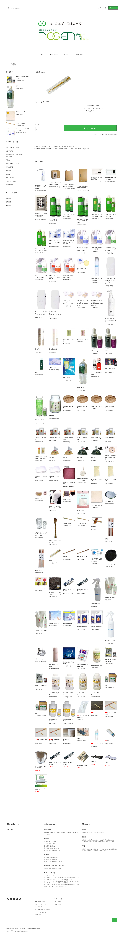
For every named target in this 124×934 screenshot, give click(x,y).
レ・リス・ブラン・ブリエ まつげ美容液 (55, 349)
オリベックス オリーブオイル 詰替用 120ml (96, 215)
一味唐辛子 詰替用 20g (55, 438)
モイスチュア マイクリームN (69, 740)
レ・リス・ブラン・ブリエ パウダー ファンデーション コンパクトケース (69, 302)
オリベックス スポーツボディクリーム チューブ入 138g (68, 242)
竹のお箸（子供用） (81, 523)
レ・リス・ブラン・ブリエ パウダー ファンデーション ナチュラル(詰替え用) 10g (83, 303)
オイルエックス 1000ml (96, 626)
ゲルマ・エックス (53, 367)
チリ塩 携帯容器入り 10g (110, 438)
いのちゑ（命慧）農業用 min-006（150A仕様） (82, 187)
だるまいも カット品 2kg (96, 406)
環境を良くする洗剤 (67, 623)
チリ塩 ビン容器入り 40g (82, 438)
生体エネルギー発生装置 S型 (41, 477)
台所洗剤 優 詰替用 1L (41, 631)
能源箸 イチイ (39, 570)
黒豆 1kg (93, 457)
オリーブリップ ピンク (82, 339)
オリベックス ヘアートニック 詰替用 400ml (41, 249)
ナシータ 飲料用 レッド (41, 419)
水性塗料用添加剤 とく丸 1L (68, 720)
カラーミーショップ (10, 928)
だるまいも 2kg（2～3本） (68, 407)
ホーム (42, 54)
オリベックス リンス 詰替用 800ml (68, 276)
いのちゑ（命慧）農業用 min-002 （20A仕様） (55, 183)
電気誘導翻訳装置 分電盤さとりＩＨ (96, 178)
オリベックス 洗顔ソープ (82, 269)
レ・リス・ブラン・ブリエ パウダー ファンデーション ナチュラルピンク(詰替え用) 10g (97, 303)
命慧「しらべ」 (94, 761)
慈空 (107, 740)
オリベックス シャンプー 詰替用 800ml (41, 276)
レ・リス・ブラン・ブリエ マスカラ (41, 349)
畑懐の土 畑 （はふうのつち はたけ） (22, 77)
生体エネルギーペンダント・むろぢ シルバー (82, 479)
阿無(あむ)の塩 (66, 377)
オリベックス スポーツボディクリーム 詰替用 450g (55, 242)
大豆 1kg (65, 457)
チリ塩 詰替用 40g (96, 438)
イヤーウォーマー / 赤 (40, 588)
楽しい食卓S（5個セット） (54, 740)
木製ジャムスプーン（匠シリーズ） (55, 541)
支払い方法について (40, 901)
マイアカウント (58, 899)
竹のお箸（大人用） (21, 123)
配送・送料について (40, 904)
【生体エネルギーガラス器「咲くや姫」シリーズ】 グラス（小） (41, 534)
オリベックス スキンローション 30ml (55, 220)
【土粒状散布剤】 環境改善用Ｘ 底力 (83, 665)
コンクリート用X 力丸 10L (97, 693)
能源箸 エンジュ (109, 539)
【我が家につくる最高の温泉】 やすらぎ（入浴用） (110, 457)
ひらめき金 (95, 712)
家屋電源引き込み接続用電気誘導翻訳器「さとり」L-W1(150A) (41, 215)
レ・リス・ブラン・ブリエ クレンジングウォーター (110, 320)
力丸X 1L (107, 685)
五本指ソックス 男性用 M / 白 (110, 480)
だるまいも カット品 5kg (110, 407)
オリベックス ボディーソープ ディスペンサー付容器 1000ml (82, 249)
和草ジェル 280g (108, 351)
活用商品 (14, 65)
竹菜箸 (50, 560)
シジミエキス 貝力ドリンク (110, 369)
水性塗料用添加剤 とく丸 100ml (55, 720)
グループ (67, 54)
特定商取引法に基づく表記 (109, 134)
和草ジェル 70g (94, 351)
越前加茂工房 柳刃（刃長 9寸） (68, 763)
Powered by (17, 931)
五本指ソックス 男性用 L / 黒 (96, 480)
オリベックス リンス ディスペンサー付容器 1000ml (55, 277)
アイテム (113, 8)
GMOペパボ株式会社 (28, 928)
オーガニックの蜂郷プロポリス (96, 373)
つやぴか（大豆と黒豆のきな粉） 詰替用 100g (41, 457)
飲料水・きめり (20, 86)
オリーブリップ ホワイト (69, 340)
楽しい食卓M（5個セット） (41, 740)
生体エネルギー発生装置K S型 (69, 483)
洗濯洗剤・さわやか (53, 623)
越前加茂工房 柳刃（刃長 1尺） (82, 590)
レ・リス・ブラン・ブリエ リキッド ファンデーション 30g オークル (41, 313)
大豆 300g (52, 457)
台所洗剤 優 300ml (110, 597)
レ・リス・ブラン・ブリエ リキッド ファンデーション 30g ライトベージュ (55, 314)
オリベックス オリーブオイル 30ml (68, 215)
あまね (78, 738)
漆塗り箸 (65, 556)
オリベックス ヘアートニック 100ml (110, 215)
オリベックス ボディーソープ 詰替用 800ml (96, 248)
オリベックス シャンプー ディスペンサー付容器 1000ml (110, 249)
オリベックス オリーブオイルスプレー (96, 279)
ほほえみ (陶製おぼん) (110, 501)
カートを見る (57, 901)
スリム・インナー (81, 510)
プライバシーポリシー (41, 912)
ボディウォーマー (67, 499)
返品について (97, 134)
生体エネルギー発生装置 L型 (55, 477)
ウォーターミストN (97, 743)
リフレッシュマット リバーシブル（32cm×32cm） (55, 593)
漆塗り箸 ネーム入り (82, 556)
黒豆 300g (79, 457)
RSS (36, 914)
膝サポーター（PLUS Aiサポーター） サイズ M (55, 507)
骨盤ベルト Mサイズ (40, 498)
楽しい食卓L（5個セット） (110, 713)
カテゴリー (54, 54)
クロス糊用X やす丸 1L (54, 693)
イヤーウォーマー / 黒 (110, 564)
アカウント (103, 8)
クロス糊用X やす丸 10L (68, 693)
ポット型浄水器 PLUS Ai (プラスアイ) (40, 767)
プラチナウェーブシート (22, 111)
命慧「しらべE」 (39, 659)
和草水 (36, 372)
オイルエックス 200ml (82, 626)
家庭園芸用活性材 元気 (96, 665)
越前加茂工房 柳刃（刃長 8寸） (55, 763)
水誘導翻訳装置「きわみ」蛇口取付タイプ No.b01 (40, 187)
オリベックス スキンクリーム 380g (22, 129)
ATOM (40, 914)
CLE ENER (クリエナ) (96, 603)
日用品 (13, 63)
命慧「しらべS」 (109, 763)
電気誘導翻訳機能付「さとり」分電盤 (110, 178)
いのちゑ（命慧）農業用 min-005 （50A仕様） (68, 185)
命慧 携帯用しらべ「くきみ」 (55, 665)
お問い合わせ (79, 54)
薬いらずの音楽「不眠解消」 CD (68, 662)
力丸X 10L (38, 713)
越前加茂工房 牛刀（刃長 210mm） (68, 590)
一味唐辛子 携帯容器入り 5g (68, 438)
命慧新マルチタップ (40, 789)
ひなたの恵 (51, 415)
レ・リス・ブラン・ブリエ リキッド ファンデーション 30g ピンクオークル (110, 281)
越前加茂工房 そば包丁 (82, 765)
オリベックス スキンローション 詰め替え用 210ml (82, 221)
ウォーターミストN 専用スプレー (83, 716)
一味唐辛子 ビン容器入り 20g (41, 438)
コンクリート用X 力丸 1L (83, 693)
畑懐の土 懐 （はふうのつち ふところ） (41, 686)
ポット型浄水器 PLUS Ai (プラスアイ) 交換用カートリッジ (96, 560)
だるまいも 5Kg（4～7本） (82, 407)
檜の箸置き (93, 526)
